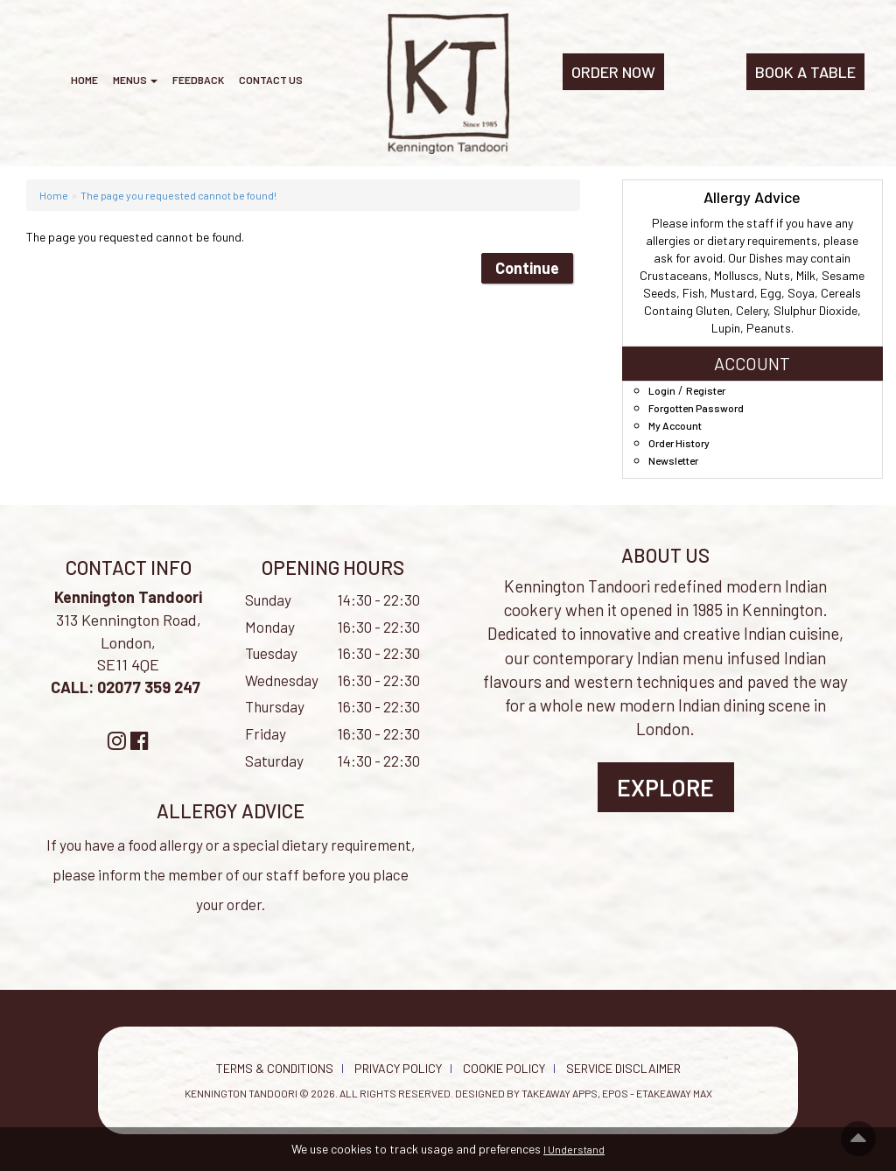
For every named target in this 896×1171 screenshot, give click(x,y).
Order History (679, 443)
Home (84, 80)
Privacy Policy (398, 1068)
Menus (135, 80)
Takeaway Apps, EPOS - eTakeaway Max (617, 1093)
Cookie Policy (504, 1068)
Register (705, 390)
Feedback (198, 80)
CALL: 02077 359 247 (127, 687)
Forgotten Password (696, 408)
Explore (665, 787)
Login (662, 390)
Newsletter (673, 460)
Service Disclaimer (623, 1068)
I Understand (574, 1149)
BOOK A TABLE (805, 71)
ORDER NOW (613, 71)
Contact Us (271, 80)
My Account (675, 425)
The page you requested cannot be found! (178, 195)
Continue (527, 267)
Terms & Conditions (274, 1068)
